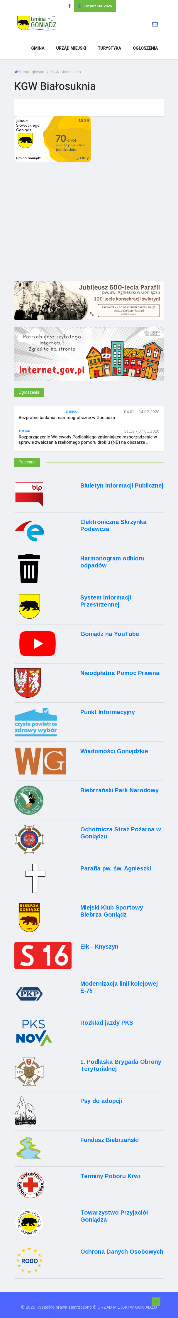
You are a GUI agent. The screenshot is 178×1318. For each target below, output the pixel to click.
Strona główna (29, 72)
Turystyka (109, 48)
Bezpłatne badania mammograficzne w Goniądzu (67, 417)
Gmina (37, 48)
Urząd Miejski (71, 48)
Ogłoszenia (145, 48)
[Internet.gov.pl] (89, 362)
